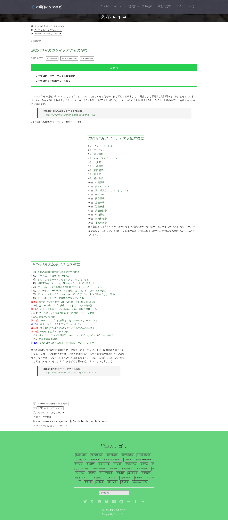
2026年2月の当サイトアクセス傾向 (49, 26)
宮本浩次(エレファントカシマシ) (113, 187)
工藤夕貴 (88, 477)
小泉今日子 (101, 217)
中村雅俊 (97, 472)
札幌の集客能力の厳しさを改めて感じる (59, 265)
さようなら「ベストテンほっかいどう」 (61, 317)
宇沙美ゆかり (125, 472)
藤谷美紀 (144, 458)
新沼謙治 (98, 153)
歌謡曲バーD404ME (143, 453)
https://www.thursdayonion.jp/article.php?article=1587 (71, 114)
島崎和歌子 (101, 213)
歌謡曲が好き (52, 58)
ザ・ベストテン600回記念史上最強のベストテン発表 (66, 306)
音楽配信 (92, 467)
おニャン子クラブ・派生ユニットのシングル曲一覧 (65, 298)
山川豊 (97, 161)
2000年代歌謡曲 (143, 449)
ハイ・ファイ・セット (105, 157)
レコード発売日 (127, 6)
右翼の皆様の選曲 (48, 332)
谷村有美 (98, 176)
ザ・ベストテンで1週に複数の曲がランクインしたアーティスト (71, 280)
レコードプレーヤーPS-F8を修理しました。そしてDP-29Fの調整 (72, 283)
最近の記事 (164, 6)
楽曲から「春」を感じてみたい (48, 33)
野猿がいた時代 (47, 310)
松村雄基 (99, 477)
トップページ (62, 419)
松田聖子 (98, 168)
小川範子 (127, 453)
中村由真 (117, 458)
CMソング (78, 458)
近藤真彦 (100, 202)
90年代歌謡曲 (127, 449)
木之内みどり (110, 472)
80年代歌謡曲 (112, 449)
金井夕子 (113, 463)
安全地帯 (120, 467)
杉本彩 (97, 172)
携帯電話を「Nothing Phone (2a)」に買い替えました (68, 276)
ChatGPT (90, 458)
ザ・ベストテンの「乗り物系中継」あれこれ (61, 291)
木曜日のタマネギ (46, 7)
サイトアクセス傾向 (69, 58)
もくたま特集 (81, 453)
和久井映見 (132, 467)
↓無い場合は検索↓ (140, 477)
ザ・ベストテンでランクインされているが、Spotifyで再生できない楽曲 (76, 287)
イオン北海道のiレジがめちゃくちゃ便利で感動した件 (68, 302)
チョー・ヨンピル (103, 146)
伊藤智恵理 (146, 467)
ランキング (106, 6)
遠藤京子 (100, 198)
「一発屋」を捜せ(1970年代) (53, 268)
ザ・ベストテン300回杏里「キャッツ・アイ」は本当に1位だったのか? (76, 328)
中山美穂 (100, 209)
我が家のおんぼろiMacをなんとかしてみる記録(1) (67, 321)
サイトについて (185, 6)
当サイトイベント (82, 472)
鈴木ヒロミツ (102, 183)
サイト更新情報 (87, 58)
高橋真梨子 (101, 205)
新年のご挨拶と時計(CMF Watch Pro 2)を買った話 (67, 295)
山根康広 (98, 164)
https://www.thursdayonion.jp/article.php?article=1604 (71, 365)
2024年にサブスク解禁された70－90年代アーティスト (69, 313)
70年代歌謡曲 (96, 449)
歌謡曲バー (95, 453)
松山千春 (124, 477)
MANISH (99, 190)
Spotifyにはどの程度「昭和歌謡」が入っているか (67, 336)
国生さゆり (112, 477)
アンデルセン (101, 150)
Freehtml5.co (120, 508)
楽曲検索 (147, 6)
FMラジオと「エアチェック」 (47, 30)
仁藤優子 (100, 179)
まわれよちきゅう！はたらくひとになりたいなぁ (63, 272)
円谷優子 (100, 194)
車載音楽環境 (127, 463)
